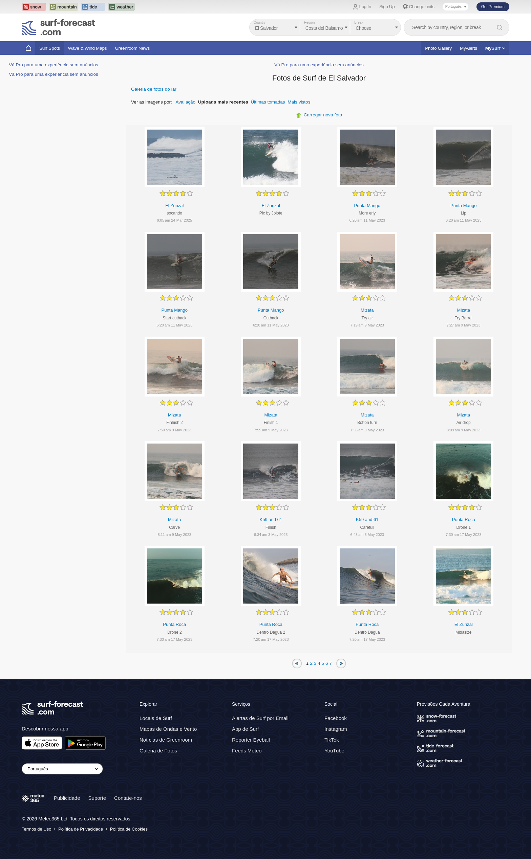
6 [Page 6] (326, 662)
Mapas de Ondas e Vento (168, 728)
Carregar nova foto (323, 114)
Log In (365, 6)
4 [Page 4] (319, 662)
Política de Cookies (129, 828)
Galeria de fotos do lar (153, 89)
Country (260, 22)
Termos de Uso (36, 828)
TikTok (331, 739)
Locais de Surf (156, 718)
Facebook (335, 718)
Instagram (335, 728)
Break (358, 22)
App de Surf (245, 728)
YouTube (334, 750)
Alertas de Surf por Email (260, 718)
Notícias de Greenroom (166, 739)
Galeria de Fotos (158, 750)
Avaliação (185, 102)
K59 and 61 (270, 519)
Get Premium (493, 6)
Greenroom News (132, 48)
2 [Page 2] (311, 662)
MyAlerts (468, 48)
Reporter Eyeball (251, 739)
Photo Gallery (438, 48)
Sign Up (387, 6)
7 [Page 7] (330, 662)
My (495, 48)
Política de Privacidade (80, 828)
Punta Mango (367, 205)
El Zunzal (174, 205)
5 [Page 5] (323, 662)
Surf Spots (49, 48)
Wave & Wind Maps (87, 48)
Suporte (97, 797)
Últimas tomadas (268, 102)
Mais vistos (299, 102)
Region (309, 22)
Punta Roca (463, 519)
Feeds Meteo (247, 750)
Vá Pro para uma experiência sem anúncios (53, 64)
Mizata (367, 310)
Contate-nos (128, 797)
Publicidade (67, 797)
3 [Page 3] (315, 662)
